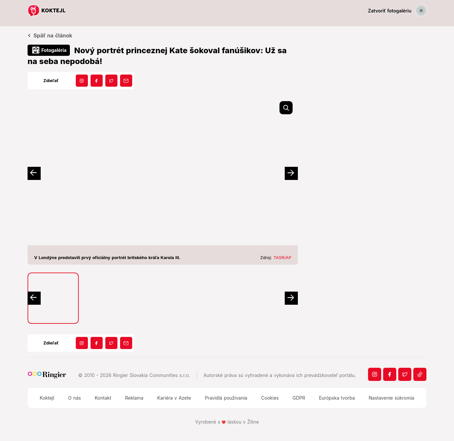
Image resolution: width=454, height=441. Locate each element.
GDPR (299, 398)
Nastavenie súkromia (391, 398)
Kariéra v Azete (174, 398)
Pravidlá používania (226, 398)
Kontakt (103, 398)
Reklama (134, 398)
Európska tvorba (337, 398)
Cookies (270, 398)
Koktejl (47, 398)
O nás (74, 398)
